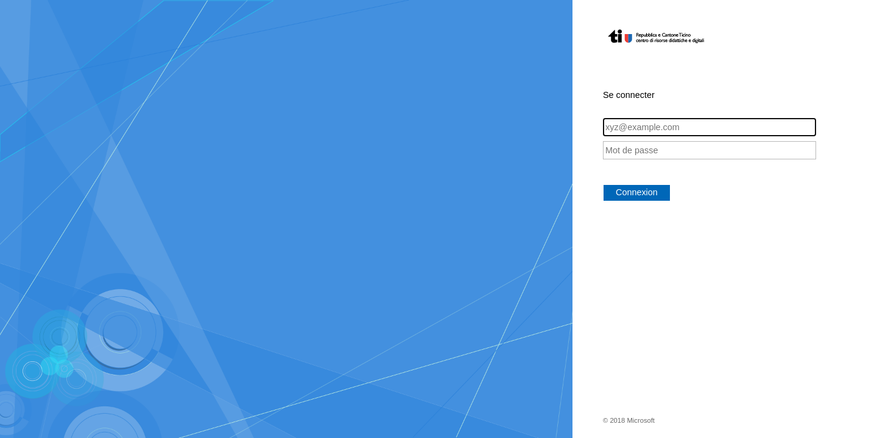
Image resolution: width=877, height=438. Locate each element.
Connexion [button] (637, 192)
